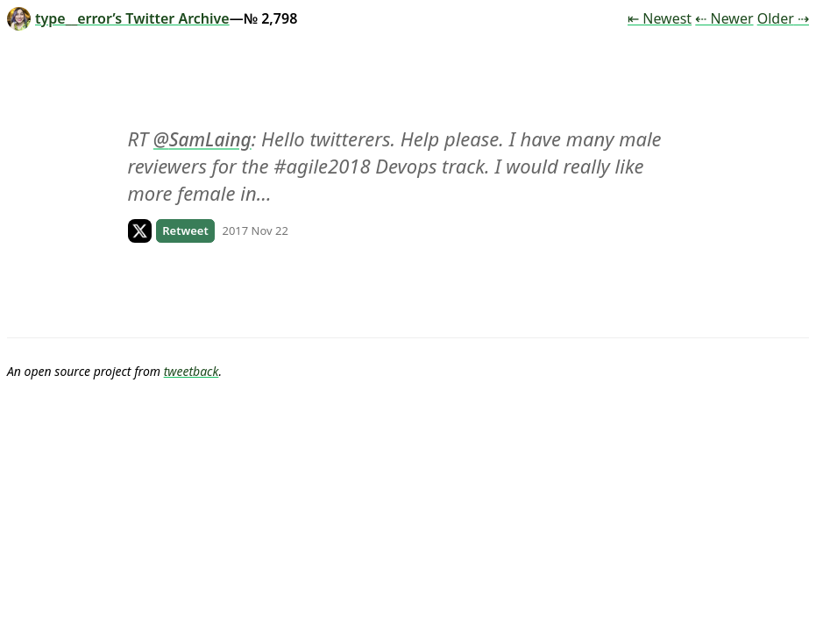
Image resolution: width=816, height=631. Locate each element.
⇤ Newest (660, 18)
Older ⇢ (783, 18)
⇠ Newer (724, 18)
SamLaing (210, 139)
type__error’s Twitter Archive (118, 18)
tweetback (191, 371)
